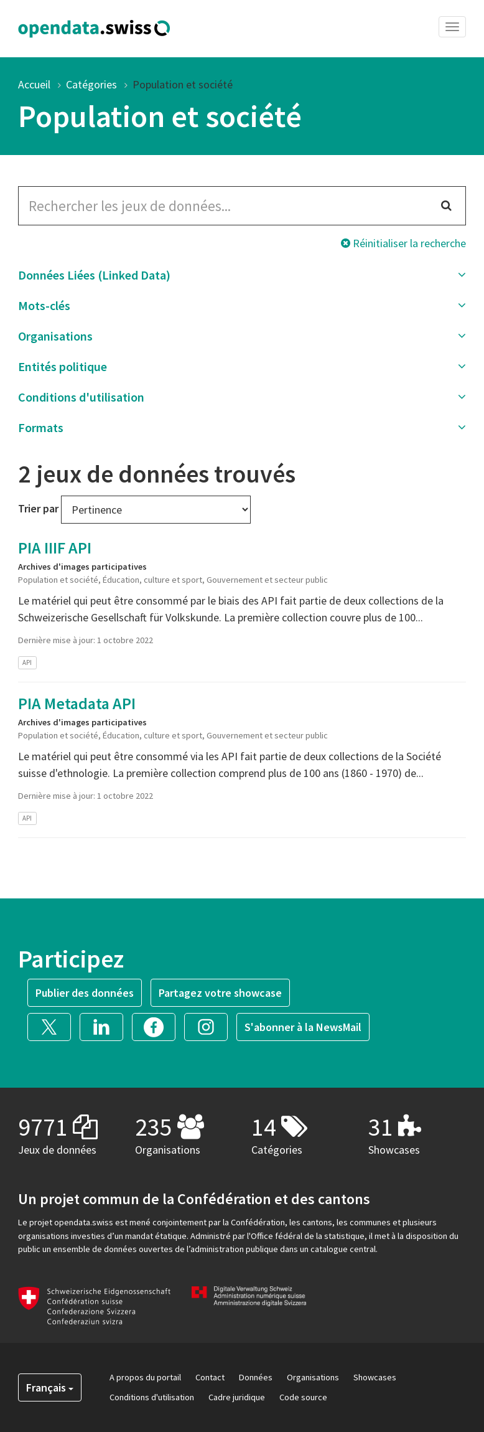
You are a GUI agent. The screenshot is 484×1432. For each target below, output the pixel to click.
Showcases (374, 1377)
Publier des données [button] (84, 993)
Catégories (91, 84)
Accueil (34, 84)
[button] (242, 275)
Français (49, 1387)
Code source (303, 1397)
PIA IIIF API (54, 547)
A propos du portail (145, 1377)
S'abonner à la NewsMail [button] (302, 1027)
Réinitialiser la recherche (403, 243)
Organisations (313, 1377)
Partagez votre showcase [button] (220, 993)
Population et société (183, 84)
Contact (210, 1377)
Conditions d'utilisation (151, 1397)
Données (255, 1377)
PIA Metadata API (77, 703)
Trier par (38, 508)
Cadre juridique (236, 1397)
